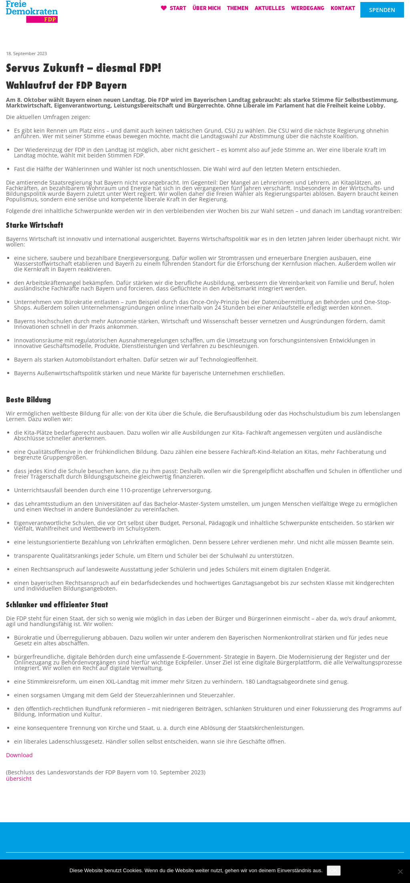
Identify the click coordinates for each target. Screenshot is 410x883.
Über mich (207, 11)
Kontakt (343, 11)
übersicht (19, 778)
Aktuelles (270, 11)
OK (334, 870)
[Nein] (400, 871)
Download (19, 755)
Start (173, 11)
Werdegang (307, 11)
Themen (237, 11)
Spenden (382, 13)
